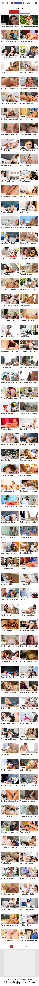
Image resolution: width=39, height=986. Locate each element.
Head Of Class (25, 336)
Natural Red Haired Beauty (29, 26)
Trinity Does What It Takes (9, 661)
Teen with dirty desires (27, 196)
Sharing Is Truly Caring (28, 878)
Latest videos (24, 12)
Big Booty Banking (26, 165)
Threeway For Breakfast (28, 243)
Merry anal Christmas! (8, 320)
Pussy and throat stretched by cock (29, 134)
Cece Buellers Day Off (27, 429)
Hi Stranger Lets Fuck (27, 615)
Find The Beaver (6, 863)
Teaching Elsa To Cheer (28, 289)
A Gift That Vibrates (7, 181)
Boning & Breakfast (26, 460)
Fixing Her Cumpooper (27, 723)
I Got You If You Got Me (27, 258)
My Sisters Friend (26, 227)
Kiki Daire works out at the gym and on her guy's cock (29, 661)
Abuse (30, 979)
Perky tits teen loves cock (9, 351)
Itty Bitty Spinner (25, 925)
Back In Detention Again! (9, 785)
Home (9, 979)
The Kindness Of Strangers (29, 491)
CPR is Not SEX (6, 708)
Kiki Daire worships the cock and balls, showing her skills (10, 88)
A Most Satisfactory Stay (9, 57)
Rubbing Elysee (25, 305)
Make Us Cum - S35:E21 (9, 289)
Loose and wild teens (27, 119)
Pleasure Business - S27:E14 (10, 26)
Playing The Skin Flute (27, 150)
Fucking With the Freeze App (29, 677)
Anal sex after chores (27, 320)
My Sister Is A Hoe (7, 475)
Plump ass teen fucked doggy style (10, 925)
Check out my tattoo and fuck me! (10, 119)
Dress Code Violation (8, 522)
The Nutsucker (6, 150)
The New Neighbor (7, 770)
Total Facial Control (7, 367)
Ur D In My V (24, 212)
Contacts (24, 979)
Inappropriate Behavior (28, 847)
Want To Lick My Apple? (28, 909)
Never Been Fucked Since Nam (10, 243)
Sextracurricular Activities (10, 832)
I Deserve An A (25, 568)
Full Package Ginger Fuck (9, 227)
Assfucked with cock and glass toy (29, 413)
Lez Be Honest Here (7, 336)
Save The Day (5, 274)
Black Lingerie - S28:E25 (28, 444)
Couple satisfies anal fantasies (10, 801)
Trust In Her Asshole (8, 677)
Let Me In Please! (25, 770)
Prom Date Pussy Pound (9, 382)
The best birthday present (9, 506)
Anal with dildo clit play (8, 537)
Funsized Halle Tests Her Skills (29, 708)
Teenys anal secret (7, 429)
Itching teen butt (25, 537)
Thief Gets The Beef (26, 72)
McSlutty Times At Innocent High (29, 692)
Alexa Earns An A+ (26, 181)
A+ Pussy (23, 599)
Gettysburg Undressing (28, 785)
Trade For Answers (26, 398)
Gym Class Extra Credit (8, 630)
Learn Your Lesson (26, 863)
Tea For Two (5, 754)
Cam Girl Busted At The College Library (10, 568)
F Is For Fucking (6, 165)
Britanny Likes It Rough (27, 630)
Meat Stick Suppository (28, 506)
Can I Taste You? (6, 816)
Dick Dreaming (6, 615)
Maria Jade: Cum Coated (28, 88)
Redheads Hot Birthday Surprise (29, 940)
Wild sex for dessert (7, 940)
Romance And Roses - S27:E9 (29, 754)
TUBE (10, 3)
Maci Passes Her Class (8, 553)
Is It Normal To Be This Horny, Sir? (29, 351)
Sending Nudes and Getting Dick (10, 646)
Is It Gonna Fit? (25, 584)
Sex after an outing (26, 103)
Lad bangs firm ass (26, 41)
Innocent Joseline (7, 413)
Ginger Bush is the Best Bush (10, 103)
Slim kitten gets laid (7, 894)
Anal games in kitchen (8, 196)
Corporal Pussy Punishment (10, 599)
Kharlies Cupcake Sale (27, 894)
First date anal (25, 832)
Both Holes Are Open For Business (29, 522)
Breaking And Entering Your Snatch (10, 444)
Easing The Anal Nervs (8, 258)
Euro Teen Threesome (27, 739)
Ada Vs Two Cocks (26, 274)
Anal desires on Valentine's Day (10, 41)
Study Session (6, 460)
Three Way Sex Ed (7, 212)
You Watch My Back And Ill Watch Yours (10, 847)
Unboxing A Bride (7, 584)
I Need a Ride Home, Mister (10, 305)
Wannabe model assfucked (10, 134)
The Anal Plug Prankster (9, 398)
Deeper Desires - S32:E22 (9, 72)
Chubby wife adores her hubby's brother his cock (29, 646)
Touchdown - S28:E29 (27, 57)
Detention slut (5, 909)
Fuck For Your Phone (8, 723)
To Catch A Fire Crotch (8, 692)
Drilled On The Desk (26, 553)
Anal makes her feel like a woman (29, 816)
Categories (15, 979)
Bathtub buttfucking (7, 491)
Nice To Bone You (26, 475)
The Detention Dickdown (9, 739)
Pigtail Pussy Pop (7, 878)
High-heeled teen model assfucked (29, 382)
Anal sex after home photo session (29, 801)
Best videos (14, 12)
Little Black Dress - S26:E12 (29, 367)
